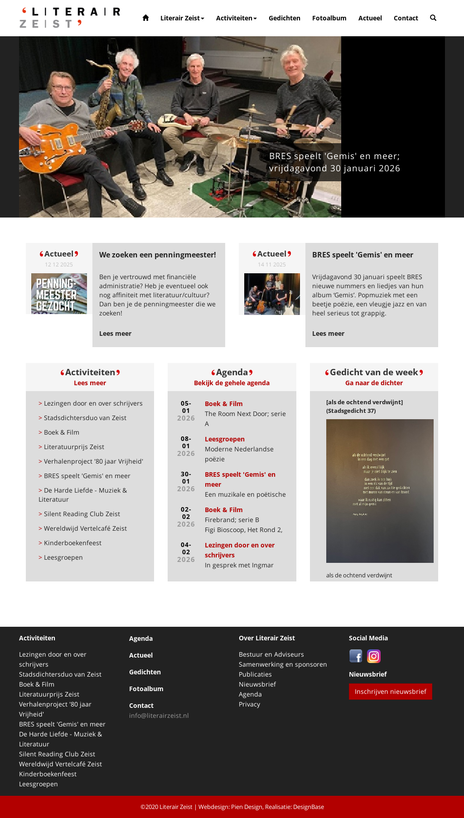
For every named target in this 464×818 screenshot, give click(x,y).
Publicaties (255, 674)
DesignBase (308, 807)
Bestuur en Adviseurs (271, 654)
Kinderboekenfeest (70, 542)
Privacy (249, 704)
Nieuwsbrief (257, 684)
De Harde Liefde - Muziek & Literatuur (83, 494)
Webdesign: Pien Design (230, 807)
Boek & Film (59, 432)
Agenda (141, 638)
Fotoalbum (329, 18)
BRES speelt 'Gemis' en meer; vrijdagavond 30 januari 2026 (335, 162)
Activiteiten (236, 18)
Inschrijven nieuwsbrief (390, 691)
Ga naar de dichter (374, 382)
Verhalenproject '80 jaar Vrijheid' (91, 461)
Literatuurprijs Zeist (71, 446)
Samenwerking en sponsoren (283, 664)
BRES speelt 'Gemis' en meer (84, 475)
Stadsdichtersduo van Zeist (82, 417)
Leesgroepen (61, 557)
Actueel (370, 18)
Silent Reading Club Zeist (79, 513)
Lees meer (90, 382)
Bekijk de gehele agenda (232, 382)
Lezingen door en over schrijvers (91, 403)
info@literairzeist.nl (159, 715)
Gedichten (284, 18)
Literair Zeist (182, 18)
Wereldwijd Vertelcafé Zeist (83, 528)
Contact (406, 18)
